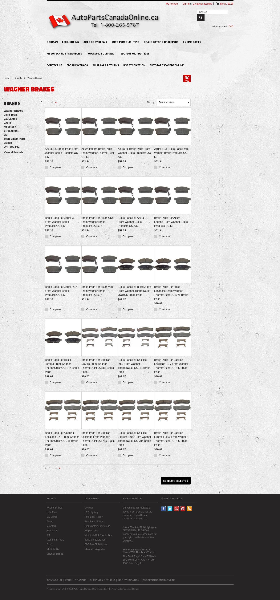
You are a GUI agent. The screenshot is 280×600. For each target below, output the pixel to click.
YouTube (176, 508)
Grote (7, 122)
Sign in (186, 3)
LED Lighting (70, 42)
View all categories (95, 549)
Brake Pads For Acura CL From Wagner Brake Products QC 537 (60, 221)
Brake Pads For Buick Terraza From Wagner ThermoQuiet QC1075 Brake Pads (62, 365)
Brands (18, 78)
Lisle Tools (11, 114)
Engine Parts (192, 42)
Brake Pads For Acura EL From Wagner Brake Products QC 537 (133, 221)
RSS (189, 508)
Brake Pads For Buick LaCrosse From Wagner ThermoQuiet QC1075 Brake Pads (171, 292)
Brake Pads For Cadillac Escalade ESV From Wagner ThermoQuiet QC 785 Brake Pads (171, 365)
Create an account (202, 3)
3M (5, 134)
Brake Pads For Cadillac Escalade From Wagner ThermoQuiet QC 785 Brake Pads (98, 438)
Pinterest (183, 508)
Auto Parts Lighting (125, 42)
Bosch (8, 142)
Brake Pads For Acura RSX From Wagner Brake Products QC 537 (61, 290)
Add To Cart (187, 78)
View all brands (13, 152)
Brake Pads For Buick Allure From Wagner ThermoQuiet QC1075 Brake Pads (134, 290)
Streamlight (11, 130)
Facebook (163, 508)
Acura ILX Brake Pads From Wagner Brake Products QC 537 (61, 152)
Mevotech (10, 126)
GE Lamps (10, 118)
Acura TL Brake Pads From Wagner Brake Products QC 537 (134, 152)
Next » (56, 103)
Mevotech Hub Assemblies (64, 53)
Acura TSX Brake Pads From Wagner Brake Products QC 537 (171, 152)
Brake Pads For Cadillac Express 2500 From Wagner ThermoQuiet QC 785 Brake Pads (171, 438)
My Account (172, 3)
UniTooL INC (12, 146)
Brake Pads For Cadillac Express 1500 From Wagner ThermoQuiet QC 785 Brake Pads (134, 438)
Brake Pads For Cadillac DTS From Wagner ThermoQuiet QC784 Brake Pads (134, 365)
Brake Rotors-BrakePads (161, 42)
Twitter (170, 508)
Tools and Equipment (101, 53)
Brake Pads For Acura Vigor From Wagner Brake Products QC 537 (97, 290)
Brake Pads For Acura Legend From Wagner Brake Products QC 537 (171, 221)
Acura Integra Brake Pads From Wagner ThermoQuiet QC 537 (97, 152)
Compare (55, 167)
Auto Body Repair (95, 42)
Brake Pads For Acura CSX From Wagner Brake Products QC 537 (97, 221)
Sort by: (151, 102)
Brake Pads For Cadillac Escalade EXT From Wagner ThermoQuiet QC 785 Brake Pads (62, 438)
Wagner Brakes (13, 110)
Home (6, 78)
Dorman (52, 42)
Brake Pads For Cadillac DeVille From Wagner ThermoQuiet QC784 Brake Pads (97, 365)
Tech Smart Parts (15, 138)
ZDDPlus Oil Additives (134, 53)
